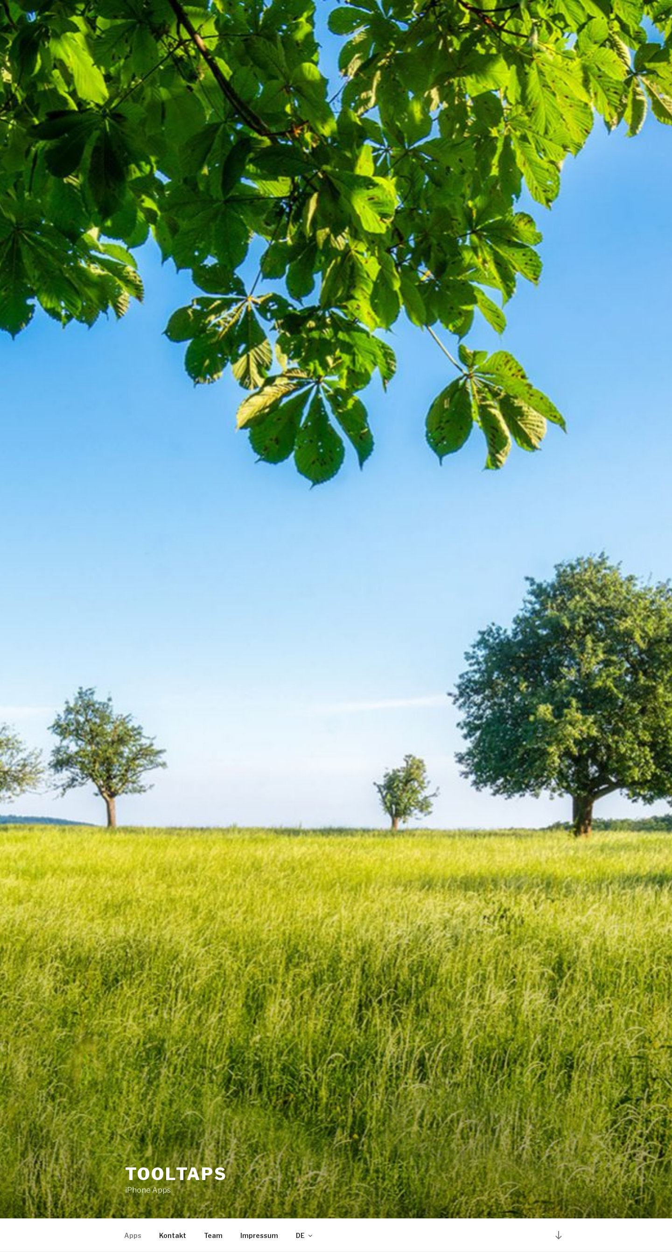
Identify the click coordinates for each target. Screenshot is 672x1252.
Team (213, 1235)
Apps (132, 1235)
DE (305, 1235)
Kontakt (172, 1235)
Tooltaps (176, 1174)
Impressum (259, 1235)
